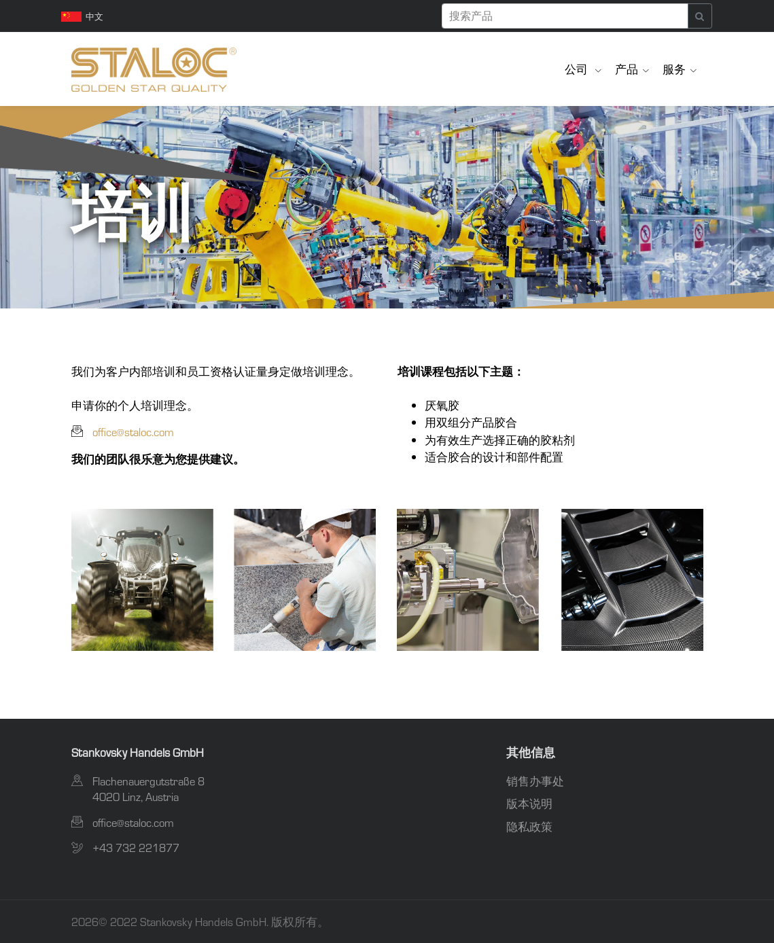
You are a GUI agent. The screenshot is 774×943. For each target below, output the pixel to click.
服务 (674, 69)
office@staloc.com (133, 432)
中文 (82, 16)
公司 (578, 69)
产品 (626, 69)
